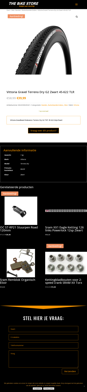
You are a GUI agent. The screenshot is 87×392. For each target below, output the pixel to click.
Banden (18, 10)
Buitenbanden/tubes (29, 10)
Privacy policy (48, 388)
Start (8, 10)
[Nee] (84, 386)
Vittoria (76, 105)
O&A (12, 10)
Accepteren (37, 388)
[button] (77, 17)
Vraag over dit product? (43, 130)
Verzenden (70, 371)
